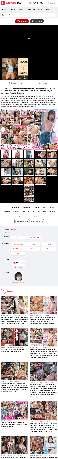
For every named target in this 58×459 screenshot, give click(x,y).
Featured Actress (18, 244)
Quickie (18, 254)
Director (48, 9)
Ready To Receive (33, 237)
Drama (49, 249)
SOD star (13, 229)
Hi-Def (33, 244)
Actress (4, 9)
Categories (31, 9)
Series (21, 9)
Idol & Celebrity (18, 249)
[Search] (29, 15)
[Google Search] (54, 15)
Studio (13, 9)
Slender (49, 244)
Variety (33, 249)
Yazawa (17, 237)
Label (40, 9)
